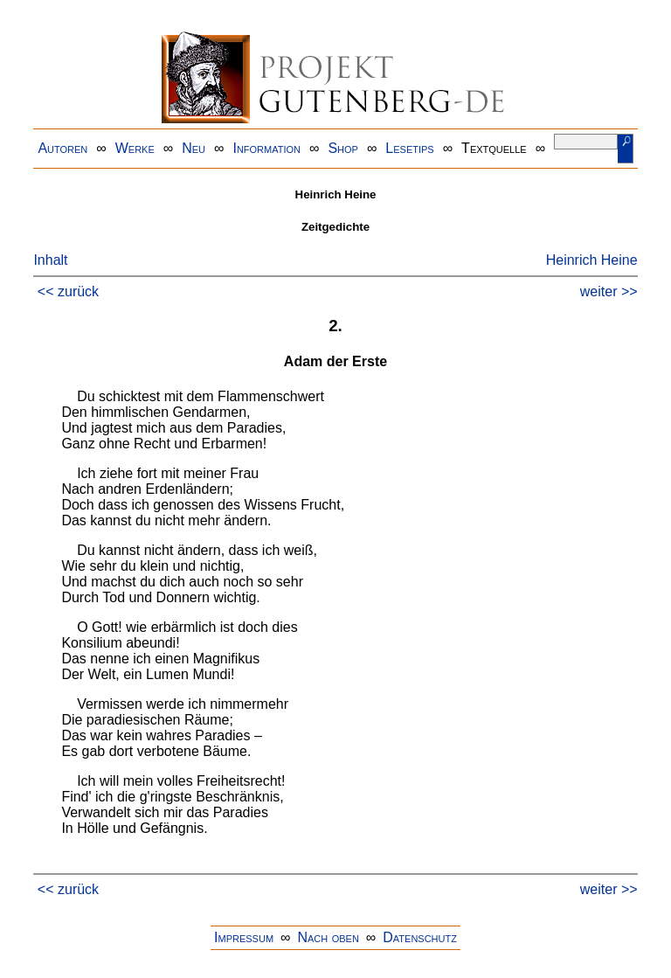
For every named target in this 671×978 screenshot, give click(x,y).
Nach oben (327, 937)
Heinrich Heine (592, 260)
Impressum (243, 937)
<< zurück (68, 291)
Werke (135, 148)
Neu (193, 148)
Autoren (62, 148)
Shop (343, 148)
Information (266, 148)
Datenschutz (420, 937)
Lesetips (409, 148)
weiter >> (609, 291)
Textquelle (494, 148)
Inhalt (50, 260)
